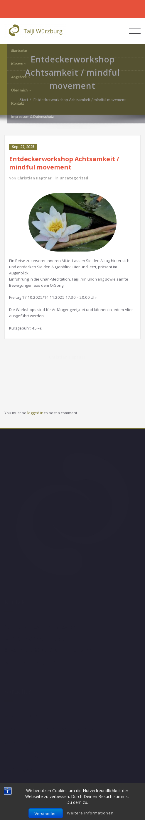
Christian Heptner (34, 178)
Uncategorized (74, 178)
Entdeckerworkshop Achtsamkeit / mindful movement (82, 99)
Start (26, 99)
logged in (35, 412)
